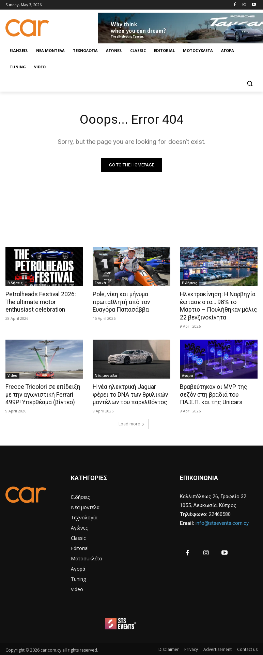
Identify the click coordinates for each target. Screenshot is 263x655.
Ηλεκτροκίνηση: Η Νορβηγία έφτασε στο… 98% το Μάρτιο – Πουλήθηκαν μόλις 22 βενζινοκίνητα (218, 305)
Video (12, 374)
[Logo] (51, 28)
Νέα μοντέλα (106, 374)
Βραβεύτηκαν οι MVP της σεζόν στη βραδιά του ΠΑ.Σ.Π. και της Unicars (212, 394)
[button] (250, 84)
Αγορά (187, 374)
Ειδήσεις (14, 283)
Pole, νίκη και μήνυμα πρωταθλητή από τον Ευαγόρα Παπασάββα (121, 302)
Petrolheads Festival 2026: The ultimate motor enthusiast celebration (44, 302)
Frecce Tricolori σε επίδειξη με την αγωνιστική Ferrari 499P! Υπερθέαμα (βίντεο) (41, 394)
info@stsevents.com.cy (222, 522)
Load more (132, 422)
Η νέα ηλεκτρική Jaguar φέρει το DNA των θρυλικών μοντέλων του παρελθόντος (130, 394)
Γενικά (100, 283)
